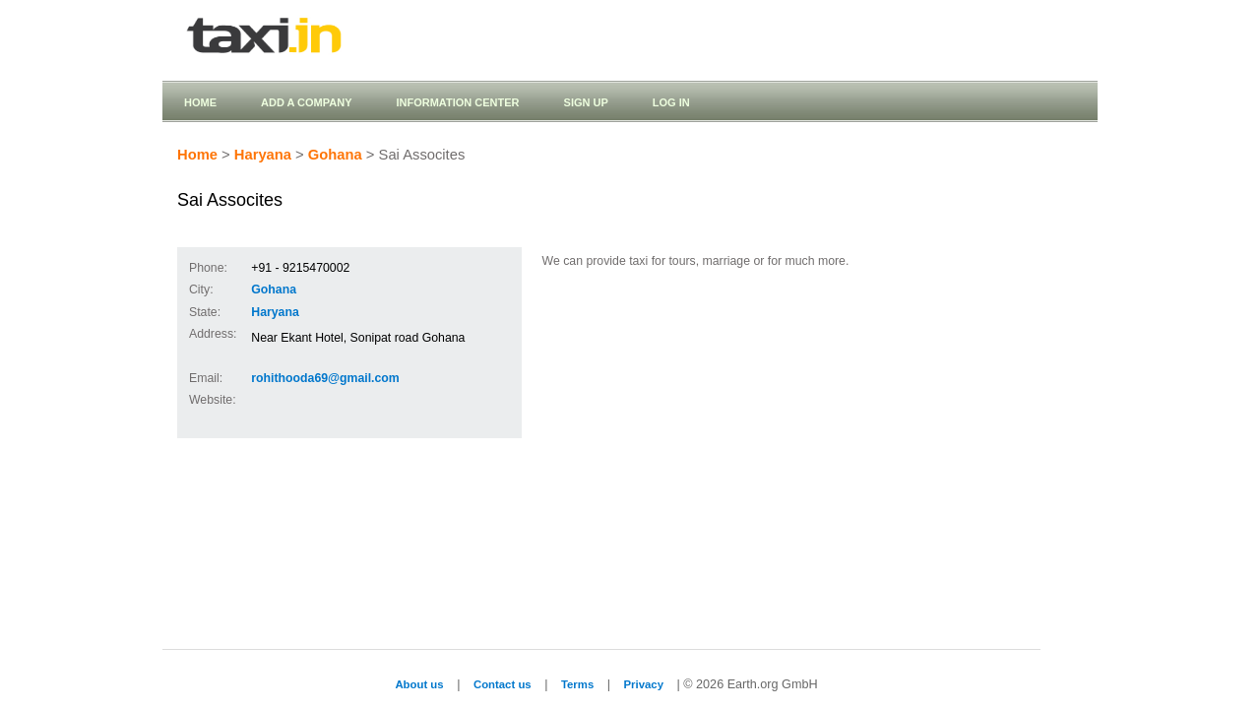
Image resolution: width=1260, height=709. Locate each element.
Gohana (335, 154)
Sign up (586, 102)
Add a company (306, 102)
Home (200, 102)
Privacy (643, 684)
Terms (577, 684)
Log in (671, 102)
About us (419, 684)
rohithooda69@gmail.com (325, 378)
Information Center (457, 102)
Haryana (262, 154)
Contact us (502, 684)
